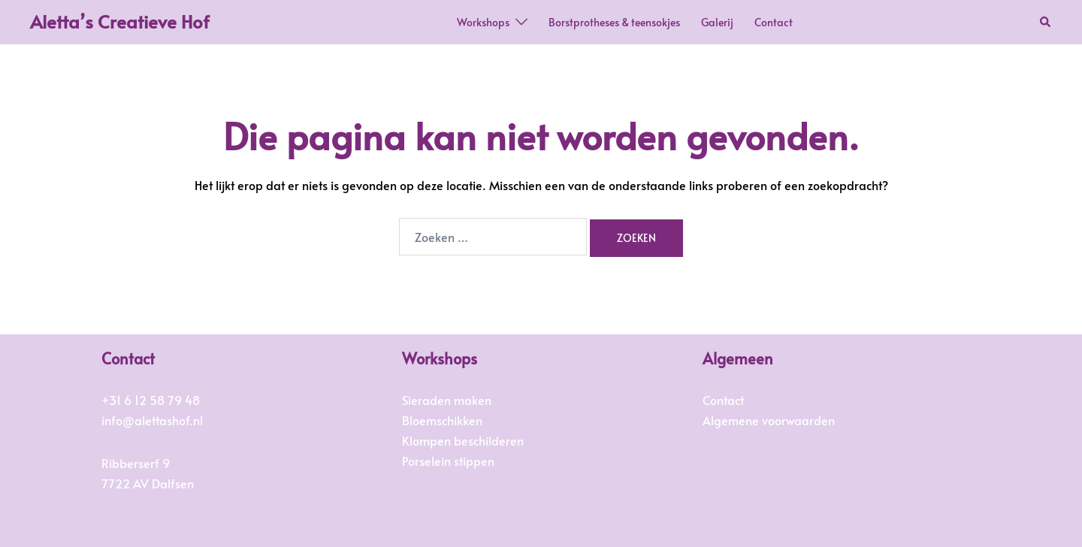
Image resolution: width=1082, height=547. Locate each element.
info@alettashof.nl (152, 420)
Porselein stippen (448, 460)
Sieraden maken (446, 399)
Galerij (717, 22)
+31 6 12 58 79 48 (150, 399)
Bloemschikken (442, 420)
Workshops (483, 22)
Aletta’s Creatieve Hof (120, 21)
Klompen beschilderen (463, 440)
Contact (773, 22)
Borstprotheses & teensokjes (614, 22)
